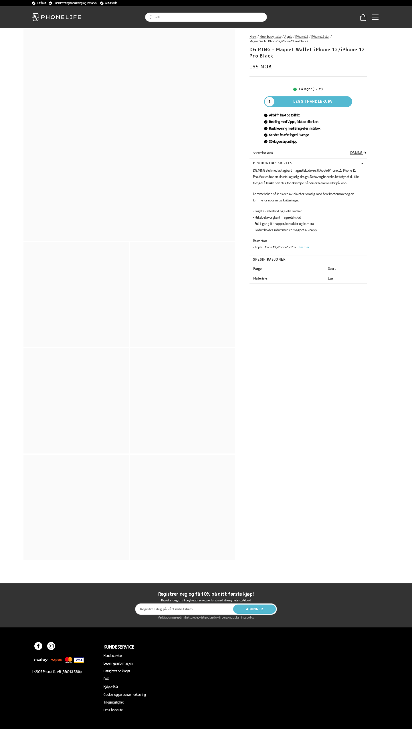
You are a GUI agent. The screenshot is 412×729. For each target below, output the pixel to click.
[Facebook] (38, 647)
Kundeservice (113, 656)
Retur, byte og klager (117, 671)
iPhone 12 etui (320, 36)
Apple (288, 36)
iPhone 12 (301, 36)
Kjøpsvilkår (111, 687)
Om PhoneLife (113, 710)
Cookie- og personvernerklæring (125, 695)
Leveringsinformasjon (118, 663)
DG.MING (358, 152)
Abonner (254, 609)
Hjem (252, 36)
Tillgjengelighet (114, 702)
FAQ (106, 679)
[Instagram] (51, 647)
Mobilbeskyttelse (270, 36)
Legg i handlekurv (313, 101)
